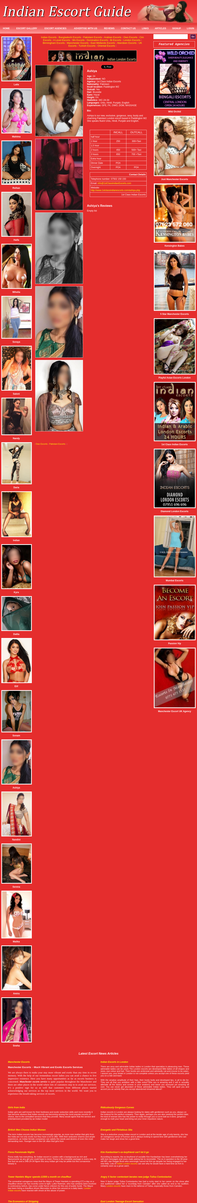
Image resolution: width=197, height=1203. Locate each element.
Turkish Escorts (87, 45)
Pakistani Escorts (92, 37)
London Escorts (131, 40)
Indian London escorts (127, 1163)
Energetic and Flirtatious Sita (116, 1130)
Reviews (109, 28)
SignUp (176, 28)
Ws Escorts (78, 40)
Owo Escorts (130, 37)
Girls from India (16, 1107)
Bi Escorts (115, 40)
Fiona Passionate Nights (21, 1152)
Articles (160, 28)
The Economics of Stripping (23, 1201)
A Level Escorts (61, 40)
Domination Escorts (97, 40)
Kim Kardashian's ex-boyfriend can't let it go (125, 1152)
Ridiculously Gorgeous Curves (117, 1107)
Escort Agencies (55, 28)
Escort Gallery (26, 28)
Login (190, 28)
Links (145, 28)
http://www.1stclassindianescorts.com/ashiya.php (115, 190)
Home (6, 28)
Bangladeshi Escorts (70, 37)
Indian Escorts (48, 37)
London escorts (113, 1186)
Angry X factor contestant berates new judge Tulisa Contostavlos (136, 1177)
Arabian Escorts (112, 37)
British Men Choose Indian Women (27, 1130)
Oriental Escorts (106, 45)
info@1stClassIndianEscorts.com (114, 183)
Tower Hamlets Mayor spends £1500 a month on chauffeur (39, 1177)
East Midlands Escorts (103, 43)
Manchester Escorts (78, 43)
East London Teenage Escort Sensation (122, 1201)
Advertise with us (85, 28)
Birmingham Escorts (54, 43)
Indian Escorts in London (114, 1062)
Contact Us (128, 28)
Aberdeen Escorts (126, 43)
